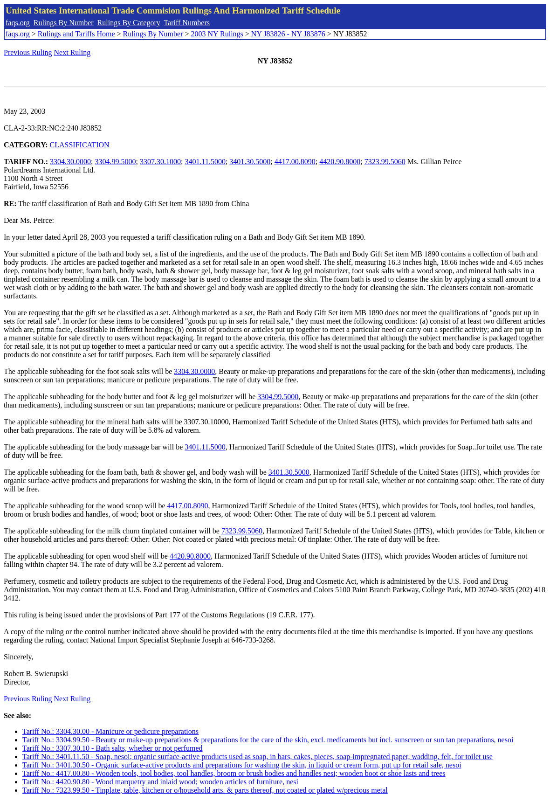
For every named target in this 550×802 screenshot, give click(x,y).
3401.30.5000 (249, 162)
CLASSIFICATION (80, 145)
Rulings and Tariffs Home (76, 34)
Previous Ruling (28, 52)
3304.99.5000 (115, 162)
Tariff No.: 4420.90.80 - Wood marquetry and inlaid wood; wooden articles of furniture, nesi (160, 782)
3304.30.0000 (70, 162)
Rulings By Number (64, 23)
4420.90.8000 (339, 162)
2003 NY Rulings (217, 34)
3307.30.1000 (160, 162)
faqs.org (18, 23)
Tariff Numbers (187, 23)
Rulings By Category (128, 23)
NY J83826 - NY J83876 (288, 34)
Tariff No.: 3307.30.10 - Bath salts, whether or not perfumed (112, 748)
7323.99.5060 (385, 162)
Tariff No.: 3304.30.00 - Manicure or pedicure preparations (110, 731)
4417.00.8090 (295, 162)
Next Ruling (72, 52)
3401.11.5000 (205, 162)
